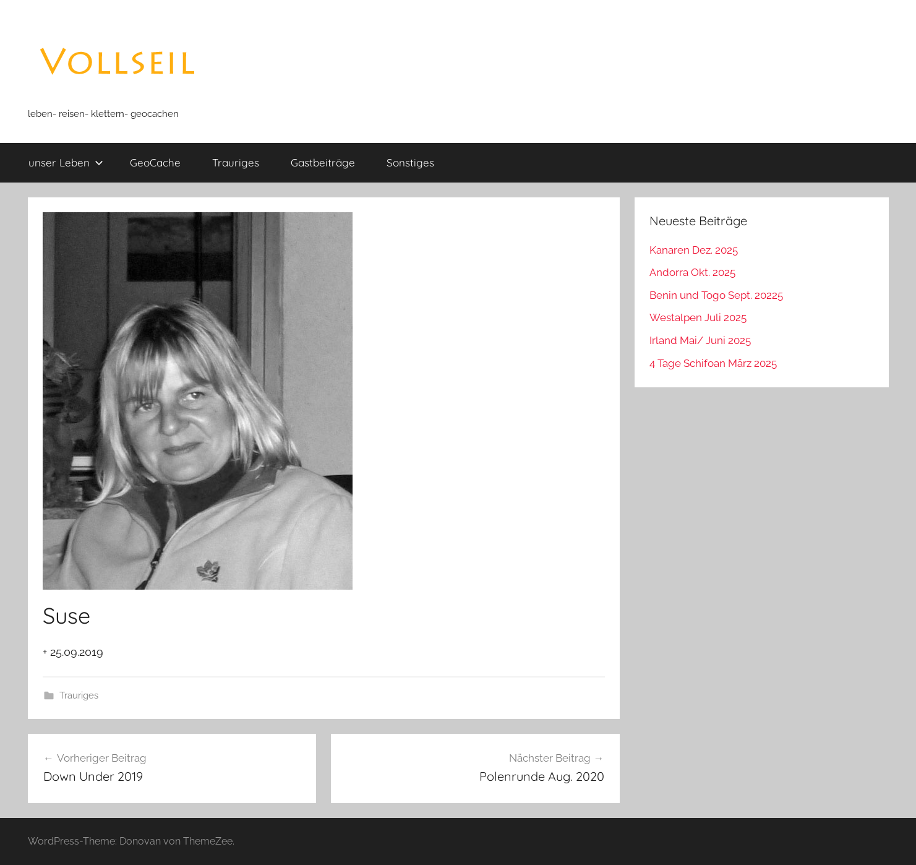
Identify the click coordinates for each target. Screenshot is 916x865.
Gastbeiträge (323, 162)
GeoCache (155, 162)
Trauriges (235, 162)
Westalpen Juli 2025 (698, 317)
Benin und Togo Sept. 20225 (716, 295)
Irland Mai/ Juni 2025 (700, 340)
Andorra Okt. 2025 (692, 272)
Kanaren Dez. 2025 (693, 250)
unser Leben (65, 162)
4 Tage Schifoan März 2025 (713, 363)
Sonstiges (410, 162)
